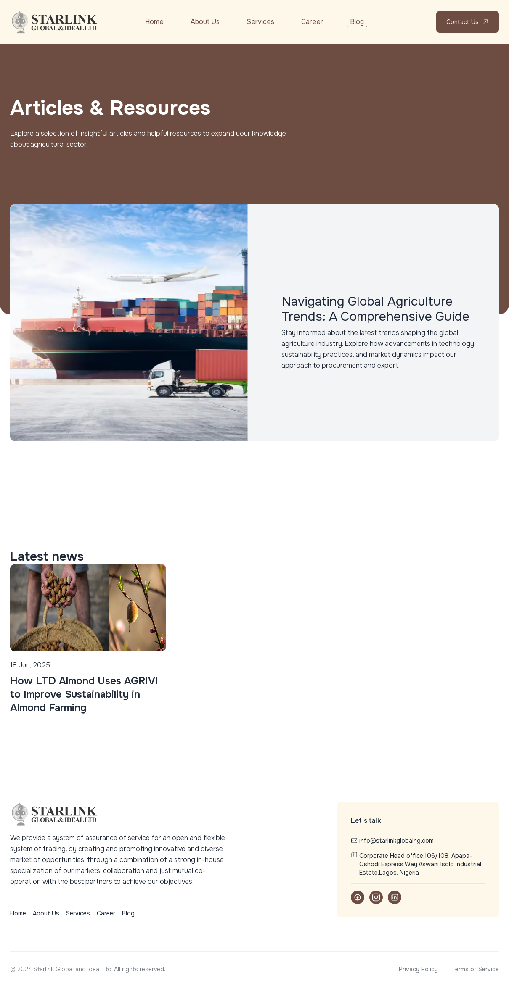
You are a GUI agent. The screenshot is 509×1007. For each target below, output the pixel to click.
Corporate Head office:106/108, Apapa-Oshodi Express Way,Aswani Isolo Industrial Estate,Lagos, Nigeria (416, 863)
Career (312, 21)
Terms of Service (475, 969)
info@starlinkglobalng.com (392, 840)
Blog (357, 21)
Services (260, 21)
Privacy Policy (418, 969)
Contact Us (467, 22)
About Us (205, 21)
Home (154, 21)
